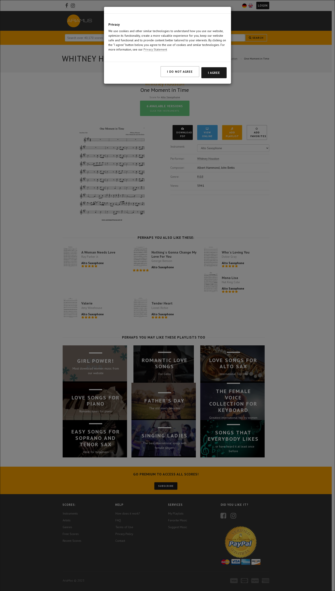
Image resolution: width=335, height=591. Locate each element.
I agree (214, 73)
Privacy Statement (155, 49)
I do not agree (180, 72)
